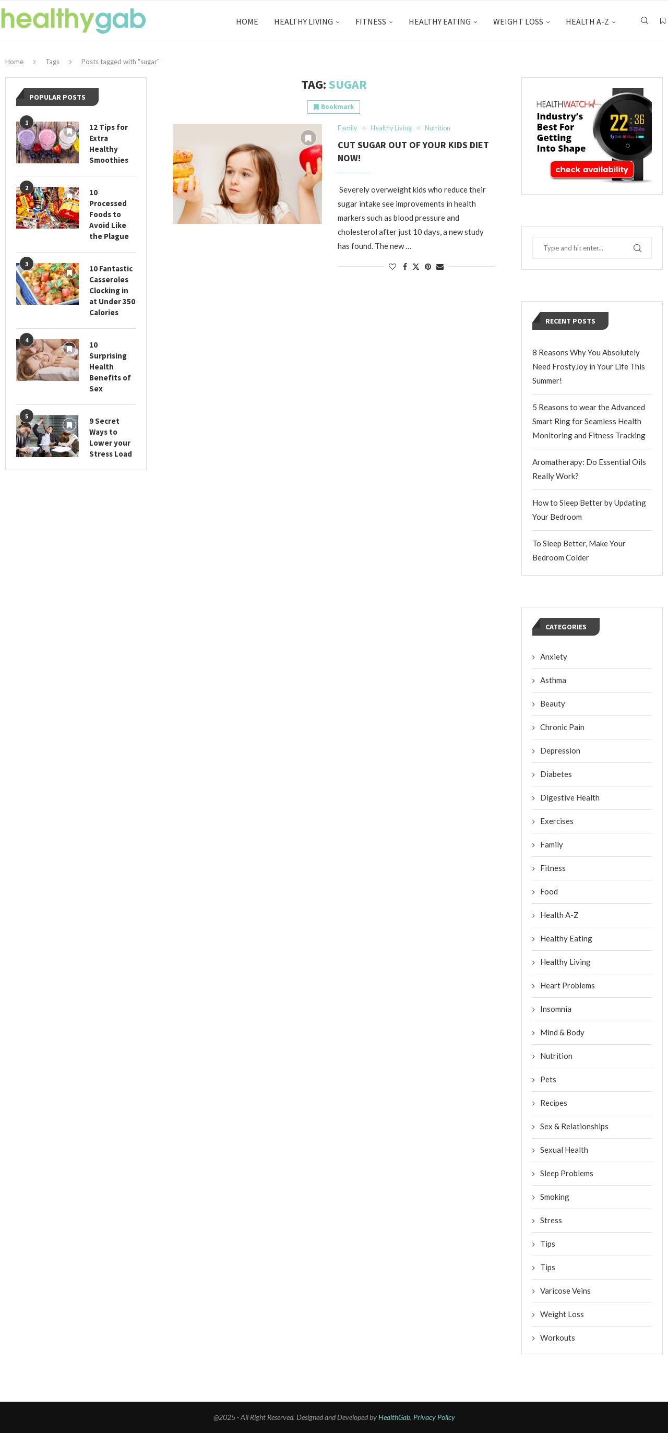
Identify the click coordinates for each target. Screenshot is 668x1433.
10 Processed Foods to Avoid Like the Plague (109, 214)
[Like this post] (392, 266)
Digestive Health (570, 797)
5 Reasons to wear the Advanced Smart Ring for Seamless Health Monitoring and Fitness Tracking (589, 421)
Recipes (553, 1102)
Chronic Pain (562, 727)
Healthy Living (303, 21)
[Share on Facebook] (405, 266)
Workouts (557, 1337)
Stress (551, 1220)
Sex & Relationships (574, 1126)
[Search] (644, 21)
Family (551, 844)
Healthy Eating (440, 21)
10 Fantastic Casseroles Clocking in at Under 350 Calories (112, 290)
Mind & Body (562, 1032)
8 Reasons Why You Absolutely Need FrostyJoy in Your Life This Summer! (588, 366)
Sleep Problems (566, 1173)
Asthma (553, 680)
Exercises (557, 821)
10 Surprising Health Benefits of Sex (110, 366)
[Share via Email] (440, 266)
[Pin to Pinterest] (428, 266)
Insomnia (555, 1008)
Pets (548, 1079)
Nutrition (556, 1055)
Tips (547, 1243)
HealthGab (394, 1417)
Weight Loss (518, 21)
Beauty (552, 703)
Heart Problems (567, 985)
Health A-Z (587, 21)
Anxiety (553, 656)
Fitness (370, 21)
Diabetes (556, 774)
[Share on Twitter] (416, 266)
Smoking (554, 1196)
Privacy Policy (434, 1417)
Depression (560, 750)
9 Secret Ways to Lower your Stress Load (110, 437)
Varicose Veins (565, 1290)
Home (247, 21)
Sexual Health (564, 1149)
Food (549, 891)
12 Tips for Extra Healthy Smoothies (108, 143)
